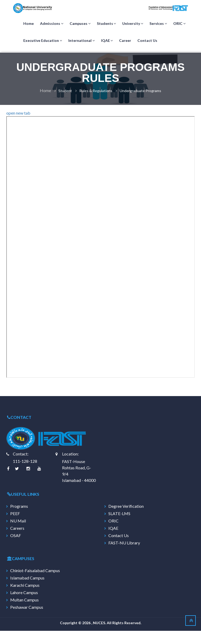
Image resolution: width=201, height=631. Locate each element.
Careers (17, 528)
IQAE (107, 41)
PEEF (15, 513)
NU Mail (18, 521)
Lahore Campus (24, 592)
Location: (70, 454)
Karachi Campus (25, 585)
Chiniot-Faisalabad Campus (35, 570)
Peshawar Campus (26, 607)
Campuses (80, 24)
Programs (19, 506)
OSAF (15, 535)
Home (28, 23)
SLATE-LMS (119, 513)
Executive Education (42, 41)
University (132, 24)
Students (106, 24)
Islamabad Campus (27, 578)
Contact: (21, 454)
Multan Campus (24, 600)
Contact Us (147, 40)
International (81, 41)
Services (158, 24)
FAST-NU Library (124, 543)
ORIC (179, 24)
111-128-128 (25, 461)
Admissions (51, 24)
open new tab (18, 113)
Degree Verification (126, 506)
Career (125, 40)
